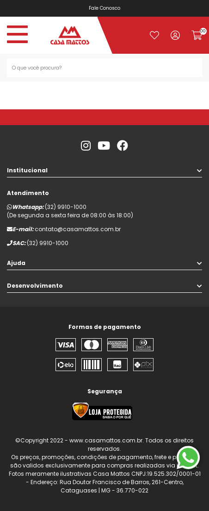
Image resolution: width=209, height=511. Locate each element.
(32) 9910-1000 (65, 207)
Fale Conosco (107, 8)
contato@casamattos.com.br (78, 229)
